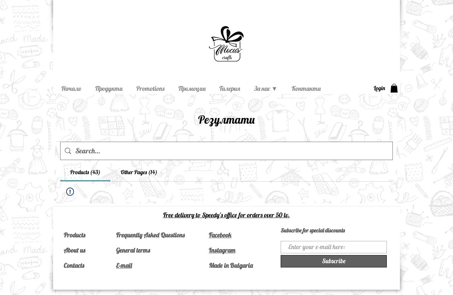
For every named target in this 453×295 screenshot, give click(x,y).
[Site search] (231, 151)
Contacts (74, 265)
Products (74, 235)
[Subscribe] (334, 261)
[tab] (85, 172)
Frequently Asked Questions (150, 235)
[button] (394, 88)
